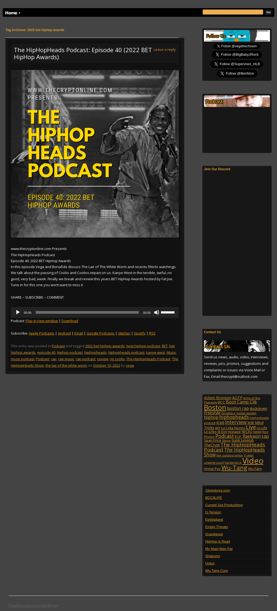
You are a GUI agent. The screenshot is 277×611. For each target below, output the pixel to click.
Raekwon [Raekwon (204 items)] (252, 436)
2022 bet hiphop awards (105, 345)
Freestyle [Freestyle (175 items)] (212, 412)
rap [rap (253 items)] (265, 436)
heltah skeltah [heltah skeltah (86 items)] (246, 413)
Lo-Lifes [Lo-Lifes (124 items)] (210, 431)
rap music (66, 358)
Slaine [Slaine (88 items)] (226, 440)
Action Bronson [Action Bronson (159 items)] (217, 397)
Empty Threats (216, 527)
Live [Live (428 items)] (251, 427)
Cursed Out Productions (224, 505)
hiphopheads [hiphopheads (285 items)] (234, 417)
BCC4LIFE (213, 498)
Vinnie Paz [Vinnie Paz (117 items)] (212, 468)
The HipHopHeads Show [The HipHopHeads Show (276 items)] (234, 452)
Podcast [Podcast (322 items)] (224, 435)
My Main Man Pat (219, 549)
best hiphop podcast (143, 345)
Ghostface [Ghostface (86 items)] (228, 413)
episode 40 (46, 352)
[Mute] (156, 312)
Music (171, 352)
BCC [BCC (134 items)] (221, 402)
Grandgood (214, 534)
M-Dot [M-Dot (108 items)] (222, 431)
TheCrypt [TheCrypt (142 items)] (212, 445)
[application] (95, 312)
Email (78, 333)
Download (69, 320)
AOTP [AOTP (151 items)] (237, 397)
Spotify (140, 333)
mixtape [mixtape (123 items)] (234, 431)
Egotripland (214, 519)
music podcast (22, 358)
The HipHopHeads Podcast (148, 358)
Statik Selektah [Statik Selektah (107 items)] (243, 440)
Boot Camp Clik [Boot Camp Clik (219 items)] (241, 402)
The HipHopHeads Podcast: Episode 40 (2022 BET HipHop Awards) (83, 53)
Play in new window (42, 320)
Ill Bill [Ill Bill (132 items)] (220, 422)
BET (165, 345)
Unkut (210, 563)
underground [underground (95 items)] (214, 462)
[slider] (87, 312)
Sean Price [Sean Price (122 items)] (212, 440)
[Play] (18, 312)
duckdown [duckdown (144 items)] (258, 408)
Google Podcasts (100, 333)
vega (130, 365)
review (102, 358)
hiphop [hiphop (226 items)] (211, 417)
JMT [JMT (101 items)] (217, 428)
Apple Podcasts (41, 333)
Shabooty (212, 556)
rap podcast (85, 358)
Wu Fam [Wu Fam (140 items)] (255, 468)
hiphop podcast (70, 352)
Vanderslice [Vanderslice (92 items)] (233, 462)
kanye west (155, 352)
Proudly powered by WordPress (33, 605)
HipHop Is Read (217, 541)
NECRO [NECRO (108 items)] (247, 431)
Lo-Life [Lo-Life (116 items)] (262, 428)
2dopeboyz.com (217, 490)
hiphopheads (95, 352)
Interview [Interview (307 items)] (236, 422)
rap (54, 358)
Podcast (58, 345)
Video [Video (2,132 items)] (252, 460)
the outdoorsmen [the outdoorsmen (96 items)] (229, 455)
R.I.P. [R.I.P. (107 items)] (238, 436)
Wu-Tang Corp (216, 571)
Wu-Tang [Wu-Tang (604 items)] (234, 468)
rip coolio (117, 358)
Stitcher (124, 333)
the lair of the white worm (66, 365)
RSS (152, 333)
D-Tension (213, 512)
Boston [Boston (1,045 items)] (215, 407)
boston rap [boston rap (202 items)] (238, 408)
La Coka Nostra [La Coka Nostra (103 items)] (233, 428)
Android (64, 333)
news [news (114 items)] (257, 431)
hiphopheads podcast (126, 352)
